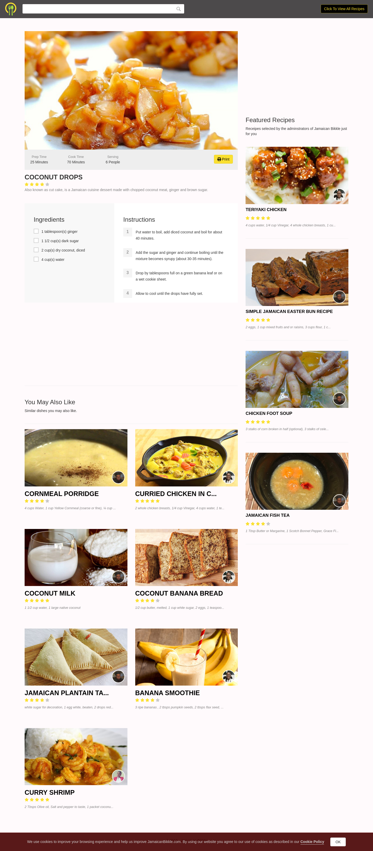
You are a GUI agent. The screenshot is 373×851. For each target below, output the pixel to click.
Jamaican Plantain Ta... (67, 692)
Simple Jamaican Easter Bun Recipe (289, 311)
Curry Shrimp (50, 792)
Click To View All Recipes (344, 9)
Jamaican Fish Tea (268, 515)
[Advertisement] (131, 344)
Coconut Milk (50, 593)
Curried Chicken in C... (176, 493)
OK (338, 842)
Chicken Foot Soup (269, 413)
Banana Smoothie (167, 692)
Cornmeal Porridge (62, 493)
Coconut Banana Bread (179, 593)
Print (223, 159)
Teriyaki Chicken (266, 209)
